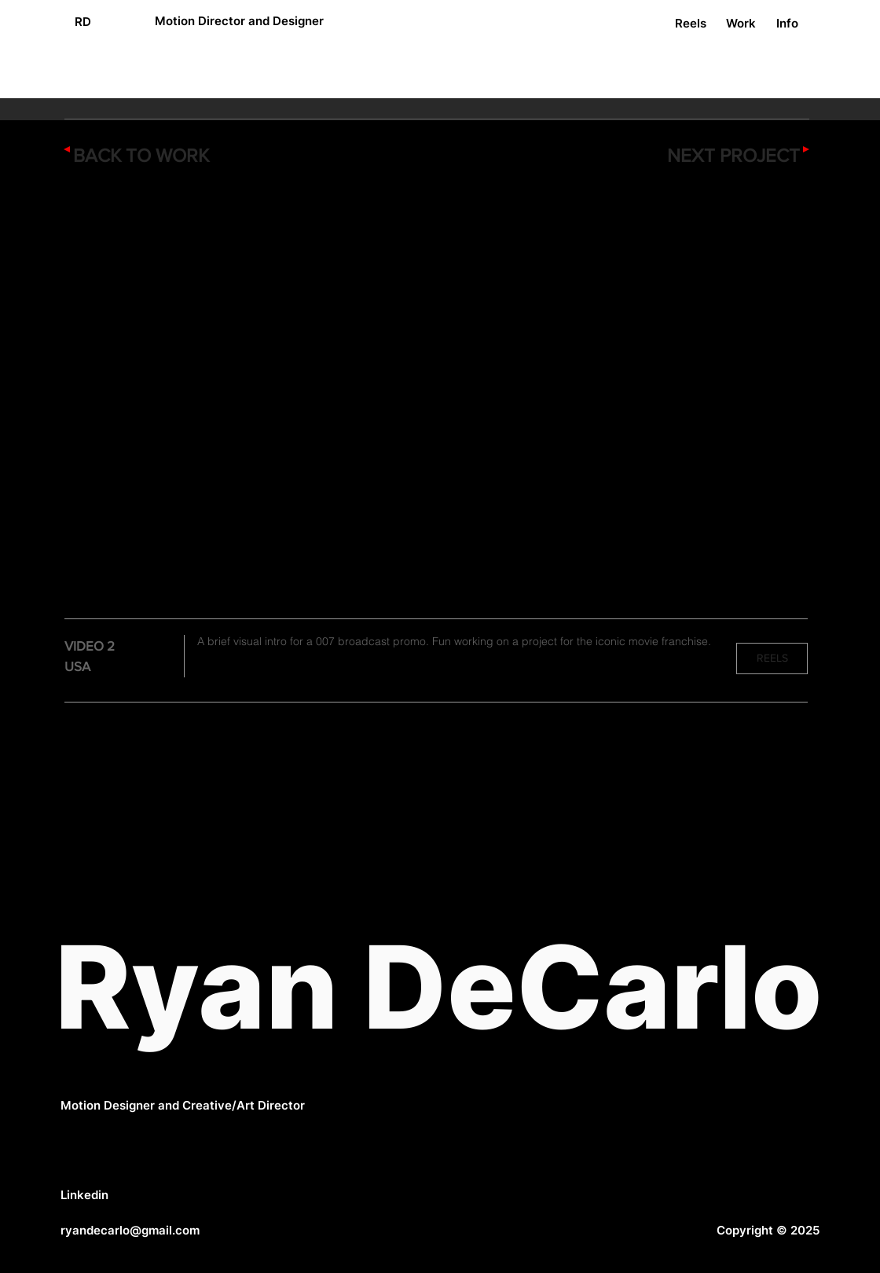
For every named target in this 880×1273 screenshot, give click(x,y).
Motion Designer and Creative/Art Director (182, 1105)
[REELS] (772, 658)
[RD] (83, 21)
